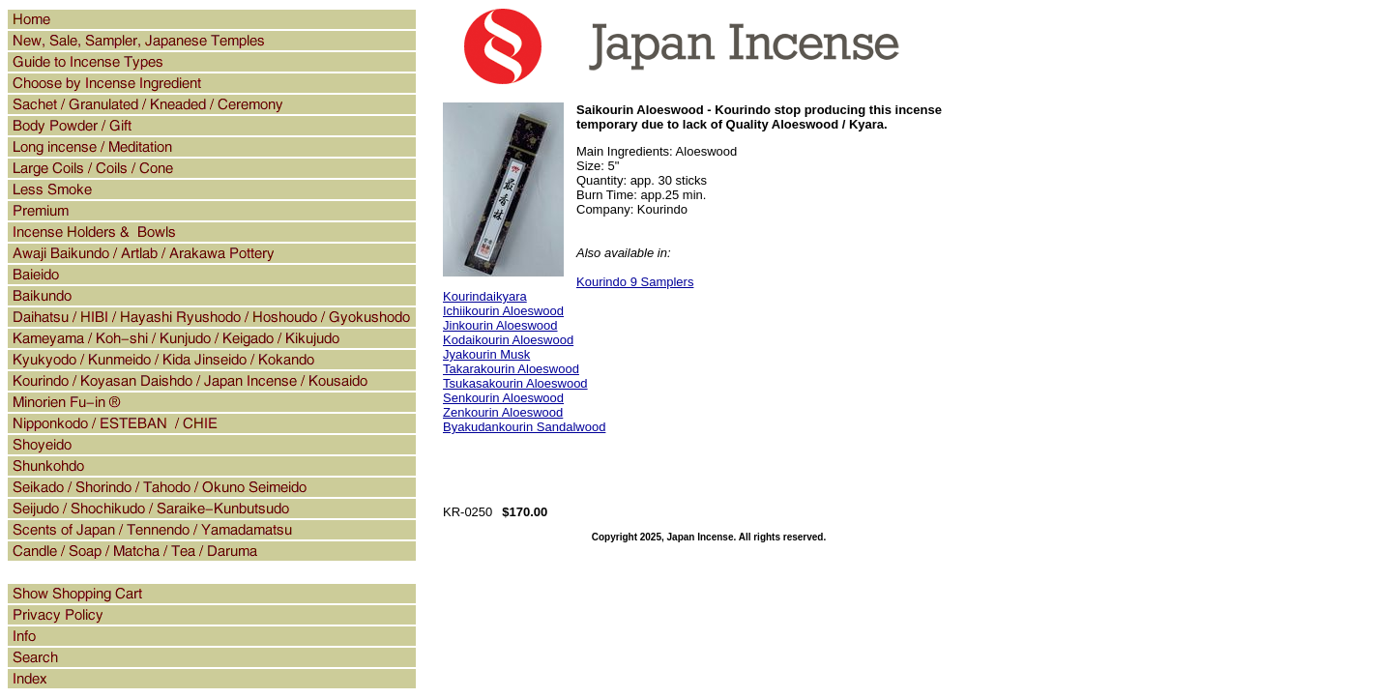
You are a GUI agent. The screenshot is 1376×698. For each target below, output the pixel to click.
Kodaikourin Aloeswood (508, 340)
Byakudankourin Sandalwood (524, 427)
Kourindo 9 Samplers (634, 282)
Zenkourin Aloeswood (503, 412)
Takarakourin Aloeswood (511, 369)
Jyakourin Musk (486, 354)
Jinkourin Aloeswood (500, 325)
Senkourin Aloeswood (503, 398)
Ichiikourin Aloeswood (503, 311)
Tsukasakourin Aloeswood (515, 383)
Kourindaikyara (485, 296)
